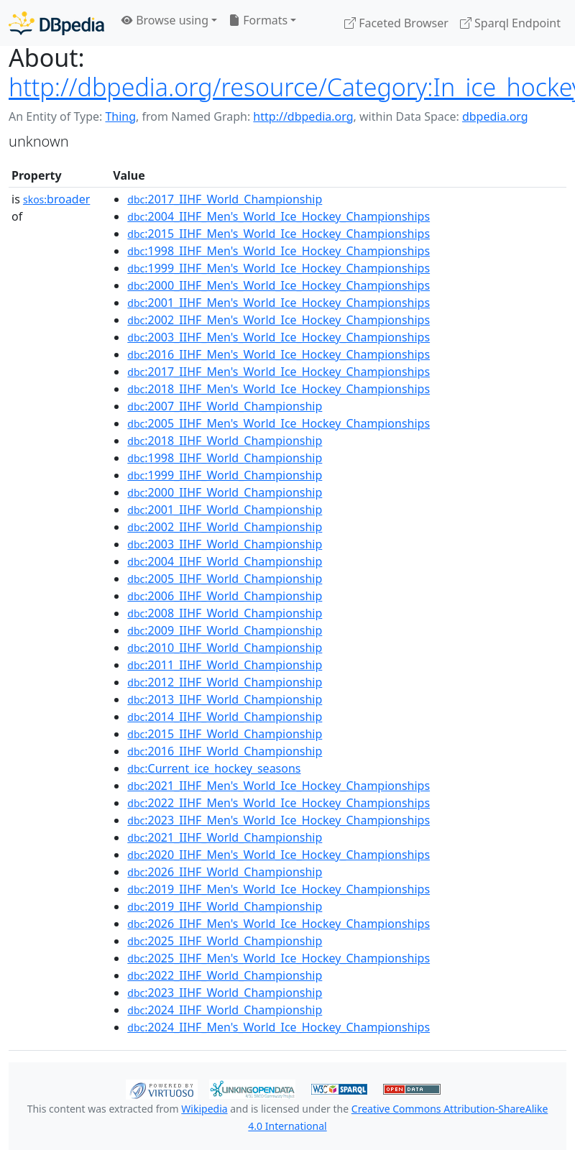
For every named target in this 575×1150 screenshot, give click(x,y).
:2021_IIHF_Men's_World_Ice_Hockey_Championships (278, 786)
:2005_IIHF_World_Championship (224, 578)
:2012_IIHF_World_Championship (224, 682)
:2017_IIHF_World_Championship (224, 199)
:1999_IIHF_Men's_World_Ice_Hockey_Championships (278, 268)
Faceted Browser (396, 23)
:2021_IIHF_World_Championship (224, 837)
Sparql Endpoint (510, 23)
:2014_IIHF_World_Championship (224, 716)
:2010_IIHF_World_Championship (224, 648)
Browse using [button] (164, 20)
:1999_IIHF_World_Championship (224, 475)
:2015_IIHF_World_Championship (224, 734)
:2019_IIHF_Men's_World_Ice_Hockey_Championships (278, 889)
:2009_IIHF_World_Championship (224, 630)
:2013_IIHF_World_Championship (224, 699)
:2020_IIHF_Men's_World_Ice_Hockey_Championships (278, 854)
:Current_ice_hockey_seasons (213, 768)
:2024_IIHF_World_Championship (224, 1010)
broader (56, 199)
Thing (120, 116)
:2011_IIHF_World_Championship (224, 665)
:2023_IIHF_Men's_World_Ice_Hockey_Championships (278, 820)
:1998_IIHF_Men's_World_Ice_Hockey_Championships (278, 251)
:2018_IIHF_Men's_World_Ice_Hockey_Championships (278, 389)
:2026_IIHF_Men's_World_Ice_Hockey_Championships (278, 924)
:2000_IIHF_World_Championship (224, 492)
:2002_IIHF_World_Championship (224, 527)
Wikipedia (204, 1109)
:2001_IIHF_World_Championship (224, 510)
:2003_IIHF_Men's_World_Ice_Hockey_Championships (278, 337)
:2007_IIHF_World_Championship (224, 406)
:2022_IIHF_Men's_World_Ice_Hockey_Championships (278, 803)
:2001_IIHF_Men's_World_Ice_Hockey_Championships (278, 302)
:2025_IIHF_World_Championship (224, 941)
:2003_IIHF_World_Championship (224, 544)
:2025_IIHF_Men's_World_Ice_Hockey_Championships (278, 958)
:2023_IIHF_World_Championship (224, 992)
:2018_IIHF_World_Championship (224, 440)
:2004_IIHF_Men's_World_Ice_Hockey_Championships (278, 216)
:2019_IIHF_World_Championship (224, 906)
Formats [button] (258, 20)
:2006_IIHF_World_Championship (224, 596)
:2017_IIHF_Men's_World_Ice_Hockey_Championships (278, 372)
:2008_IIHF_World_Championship (224, 613)
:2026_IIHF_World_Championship (224, 872)
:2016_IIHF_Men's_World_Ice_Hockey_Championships (278, 354)
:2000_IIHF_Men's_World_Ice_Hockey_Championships (278, 285)
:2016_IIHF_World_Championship (224, 751)
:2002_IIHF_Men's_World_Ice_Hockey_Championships (278, 320)
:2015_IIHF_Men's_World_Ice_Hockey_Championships (278, 234)
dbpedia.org (495, 116)
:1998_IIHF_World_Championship (224, 458)
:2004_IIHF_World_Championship (224, 561)
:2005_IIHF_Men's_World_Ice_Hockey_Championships (278, 423)
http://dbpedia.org (303, 116)
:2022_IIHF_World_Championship (224, 975)
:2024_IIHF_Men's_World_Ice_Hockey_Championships (278, 1027)
